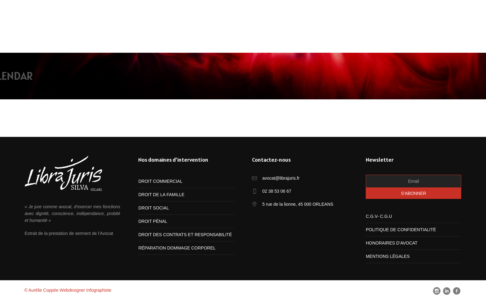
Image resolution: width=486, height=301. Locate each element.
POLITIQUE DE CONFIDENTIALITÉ (401, 229)
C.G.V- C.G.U (379, 216)
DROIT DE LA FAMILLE (161, 194)
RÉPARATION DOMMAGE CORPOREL (176, 247)
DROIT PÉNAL (152, 221)
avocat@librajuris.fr (280, 178)
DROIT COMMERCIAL (160, 181)
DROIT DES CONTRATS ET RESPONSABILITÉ (185, 234)
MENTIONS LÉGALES (388, 256)
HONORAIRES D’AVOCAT (392, 242)
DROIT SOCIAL (153, 207)
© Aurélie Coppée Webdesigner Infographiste (67, 290)
